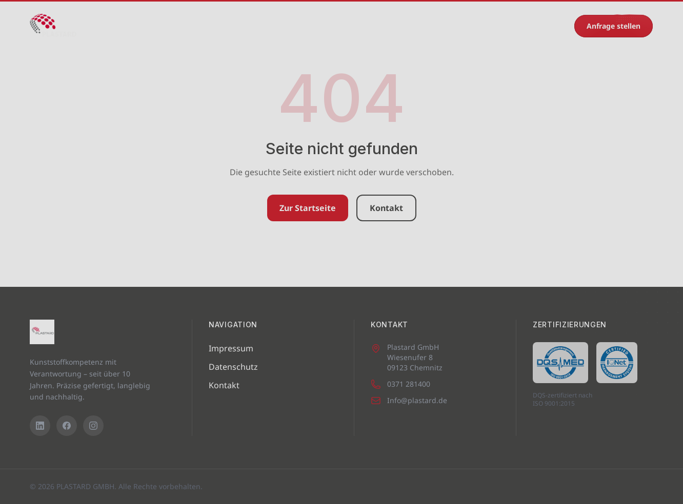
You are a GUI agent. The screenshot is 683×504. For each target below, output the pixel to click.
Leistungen (248, 26)
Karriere (371, 26)
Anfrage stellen (613, 26)
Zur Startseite (307, 208)
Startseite (120, 26)
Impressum (231, 348)
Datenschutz (233, 366)
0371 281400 (538, 26)
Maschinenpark (182, 26)
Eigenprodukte (312, 26)
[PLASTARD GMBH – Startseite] (53, 26)
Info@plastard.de (409, 400)
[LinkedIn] (40, 425)
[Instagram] (93, 425)
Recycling (420, 26)
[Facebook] (66, 425)
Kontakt (470, 26)
